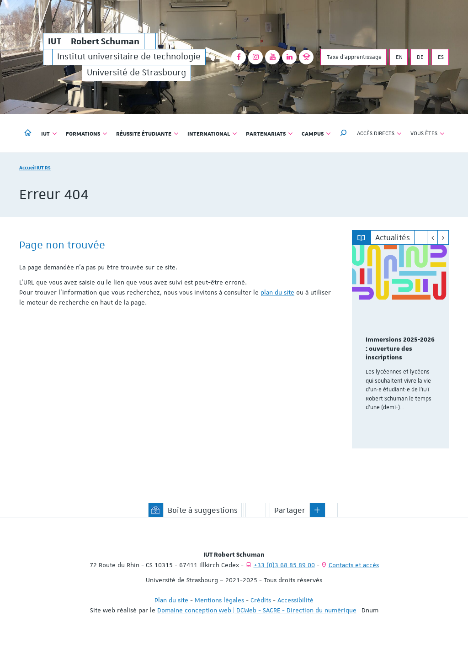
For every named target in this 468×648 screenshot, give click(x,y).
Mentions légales (219, 600)
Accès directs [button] (379, 133)
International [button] (212, 133)
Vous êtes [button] (427, 133)
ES (440, 57)
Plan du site (171, 600)
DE (419, 57)
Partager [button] (289, 510)
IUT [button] (49, 133)
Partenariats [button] (269, 133)
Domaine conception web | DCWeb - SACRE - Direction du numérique (256, 610)
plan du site (277, 292)
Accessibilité (295, 600)
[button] (343, 133)
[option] (400, 346)
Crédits (260, 600)
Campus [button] (316, 133)
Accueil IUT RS (35, 167)
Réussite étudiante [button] (147, 133)
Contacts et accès (354, 565)
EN (398, 57)
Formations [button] (86, 133)
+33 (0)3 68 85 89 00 (284, 565)
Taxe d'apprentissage (353, 57)
